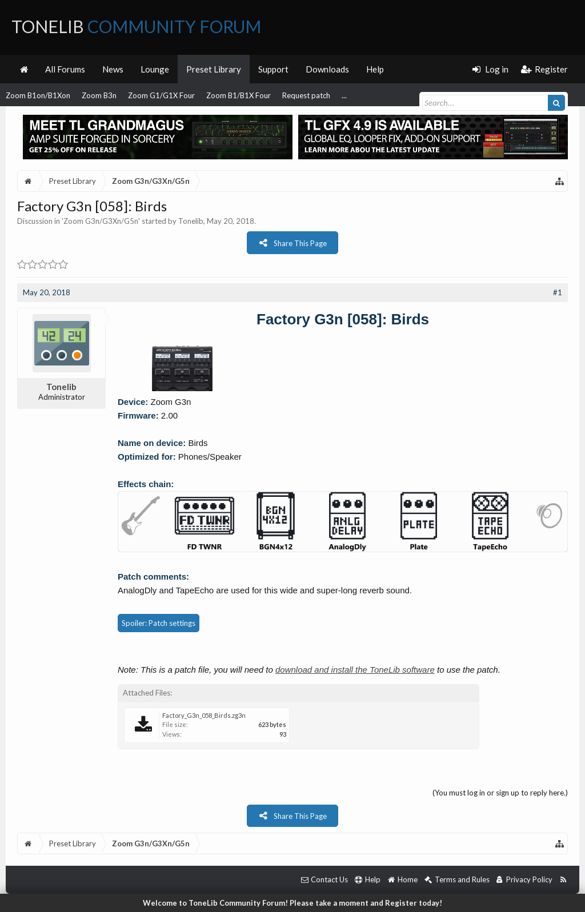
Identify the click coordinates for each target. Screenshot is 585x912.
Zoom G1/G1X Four (161, 95)
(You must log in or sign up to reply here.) (500, 792)
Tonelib (190, 221)
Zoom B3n (99, 95)
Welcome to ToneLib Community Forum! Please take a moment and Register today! (292, 902)
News (112, 69)
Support (273, 69)
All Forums (65, 69)
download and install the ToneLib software (355, 669)
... (344, 95)
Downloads (327, 69)
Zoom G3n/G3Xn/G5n (100, 221)
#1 (557, 292)
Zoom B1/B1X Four (238, 95)
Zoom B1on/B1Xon (38, 95)
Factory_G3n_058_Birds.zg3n (204, 715)
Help (375, 69)
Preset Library (213, 69)
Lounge (155, 69)
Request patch (306, 95)
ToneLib (136, 26)
